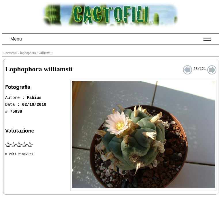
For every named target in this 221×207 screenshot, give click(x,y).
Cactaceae (10, 53)
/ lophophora (27, 53)
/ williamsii (45, 53)
